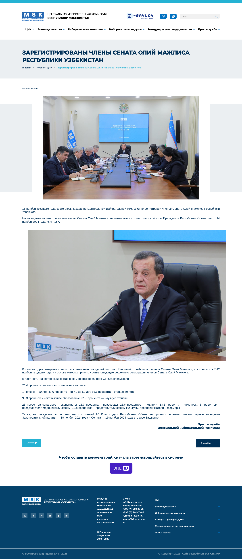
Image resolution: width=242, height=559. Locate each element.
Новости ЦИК (44, 67)
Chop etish (207, 443)
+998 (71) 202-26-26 (133, 509)
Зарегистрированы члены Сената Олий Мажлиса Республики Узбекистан (100, 67)
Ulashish (31, 443)
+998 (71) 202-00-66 (133, 512)
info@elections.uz (132, 502)
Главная (26, 67)
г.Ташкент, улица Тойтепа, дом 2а (134, 519)
